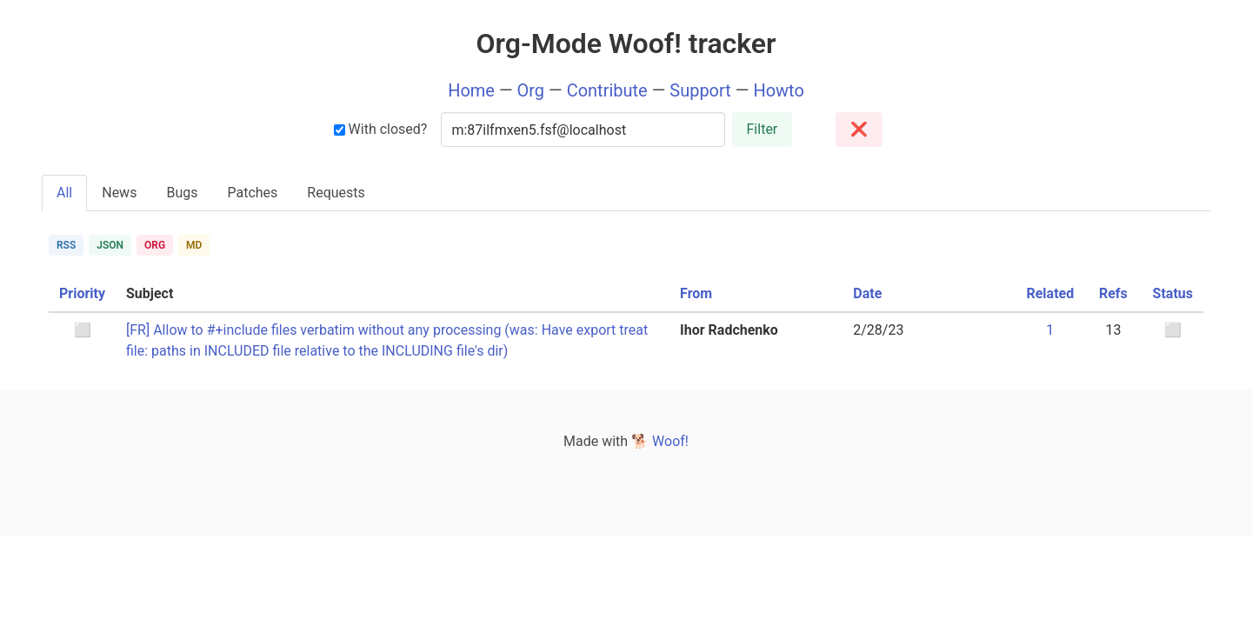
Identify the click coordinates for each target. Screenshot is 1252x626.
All (64, 192)
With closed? (381, 129)
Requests (336, 192)
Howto (778, 90)
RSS (66, 245)
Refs (1113, 293)
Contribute (607, 90)
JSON (110, 245)
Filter (762, 129)
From (696, 293)
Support (700, 90)
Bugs (181, 192)
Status (1173, 293)
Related (1050, 293)
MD (194, 245)
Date (867, 293)
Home (471, 90)
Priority (82, 293)
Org (531, 90)
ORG (154, 245)
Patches (252, 192)
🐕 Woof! (660, 441)
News (119, 192)
